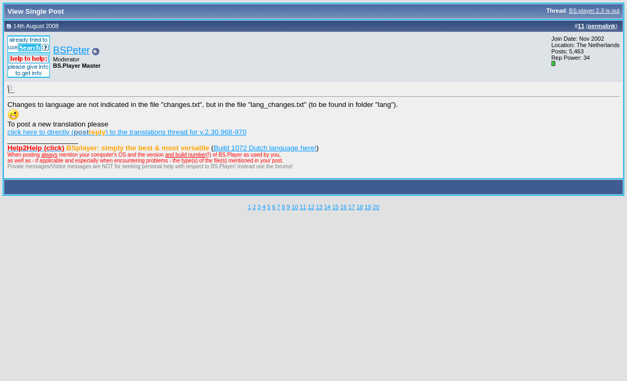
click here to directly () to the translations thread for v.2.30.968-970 (126, 132)
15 (335, 207)
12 (311, 207)
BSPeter (71, 50)
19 (368, 207)
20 (376, 207)
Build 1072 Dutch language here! (265, 148)
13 (319, 207)
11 (302, 207)
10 (295, 207)
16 (343, 207)
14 (327, 207)
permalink (601, 26)
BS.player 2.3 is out (594, 10)
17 (351, 207)
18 (360, 207)
